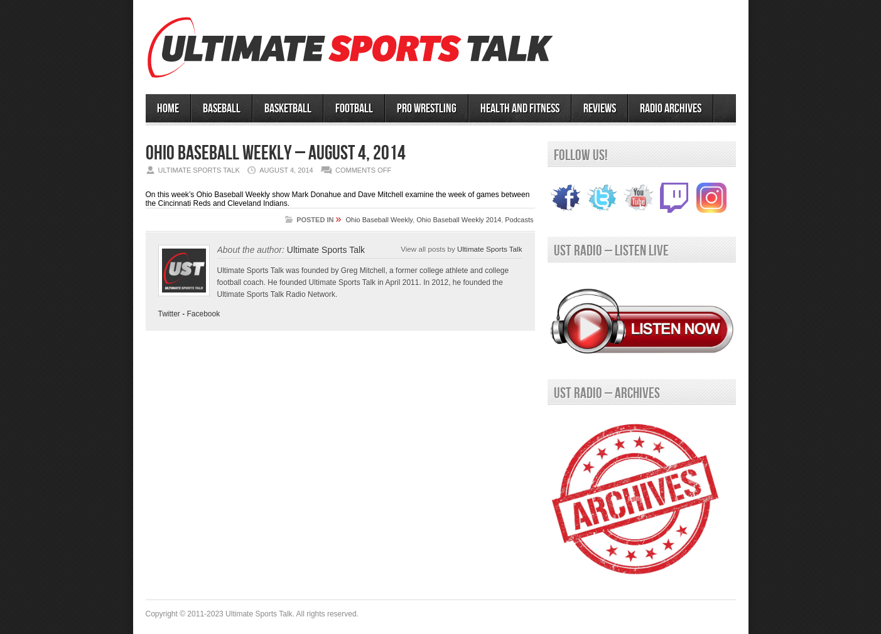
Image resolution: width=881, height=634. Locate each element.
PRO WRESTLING (427, 108)
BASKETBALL (287, 108)
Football (354, 108)
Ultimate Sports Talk (326, 250)
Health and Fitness (519, 108)
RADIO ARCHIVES (670, 108)
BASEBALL (222, 108)
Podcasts (519, 219)
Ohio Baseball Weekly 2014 (458, 219)
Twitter (169, 313)
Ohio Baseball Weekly (379, 219)
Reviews (599, 108)
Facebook (203, 313)
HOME (168, 108)
